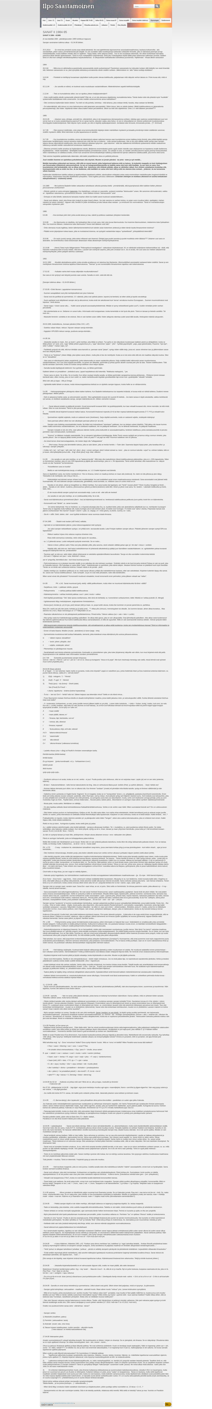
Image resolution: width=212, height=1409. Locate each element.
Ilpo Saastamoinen (68, 6)
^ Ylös (166, 1404)
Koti (42, 1403)
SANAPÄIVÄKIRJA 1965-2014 (64, 1403)
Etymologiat (49, 1403)
